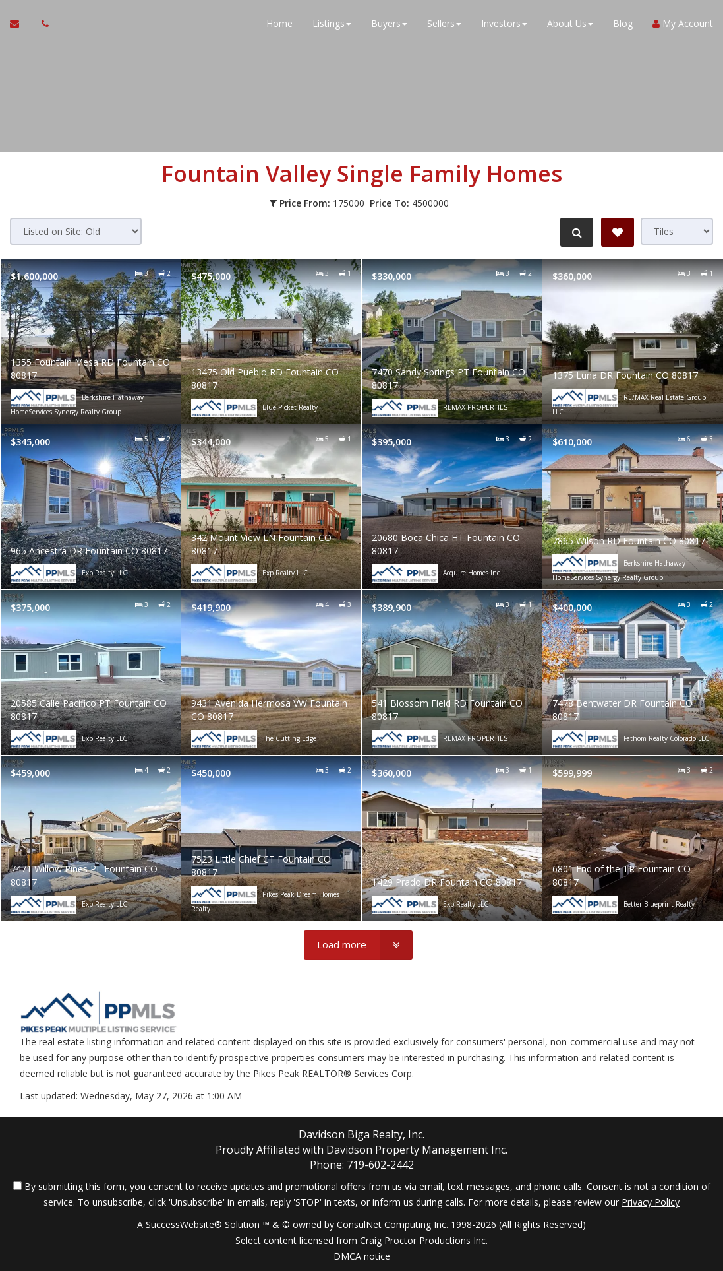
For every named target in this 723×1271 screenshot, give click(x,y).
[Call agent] (41, 26)
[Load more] (358, 945)
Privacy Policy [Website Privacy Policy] (651, 1202)
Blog (623, 26)
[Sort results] (76, 231)
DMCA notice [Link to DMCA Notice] (361, 1256)
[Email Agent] (21, 26)
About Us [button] (570, 26)
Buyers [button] (389, 26)
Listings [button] (331, 26)
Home (279, 26)
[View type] (677, 231)
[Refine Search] (575, 232)
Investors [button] (504, 26)
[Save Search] (617, 232)
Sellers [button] (444, 26)
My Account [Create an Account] (682, 26)
